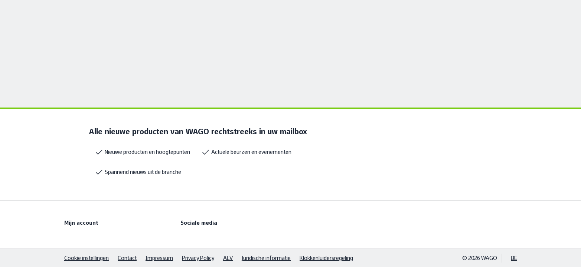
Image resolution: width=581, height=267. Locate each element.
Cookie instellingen (86, 258)
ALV (228, 258)
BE (514, 258)
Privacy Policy (198, 258)
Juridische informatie (266, 258)
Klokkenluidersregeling (326, 258)
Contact (127, 258)
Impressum (159, 258)
